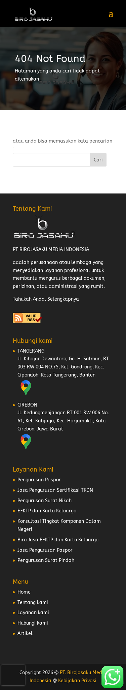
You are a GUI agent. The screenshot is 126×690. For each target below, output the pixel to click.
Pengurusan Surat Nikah (44, 501)
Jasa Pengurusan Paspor (45, 550)
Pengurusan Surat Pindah (45, 560)
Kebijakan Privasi (77, 681)
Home (24, 592)
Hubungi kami (32, 623)
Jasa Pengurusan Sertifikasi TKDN (55, 490)
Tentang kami (32, 602)
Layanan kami (33, 613)
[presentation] (13, 675)
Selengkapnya (63, 299)
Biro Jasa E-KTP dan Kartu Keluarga (58, 540)
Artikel (25, 633)
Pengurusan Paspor (39, 480)
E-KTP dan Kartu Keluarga (47, 511)
